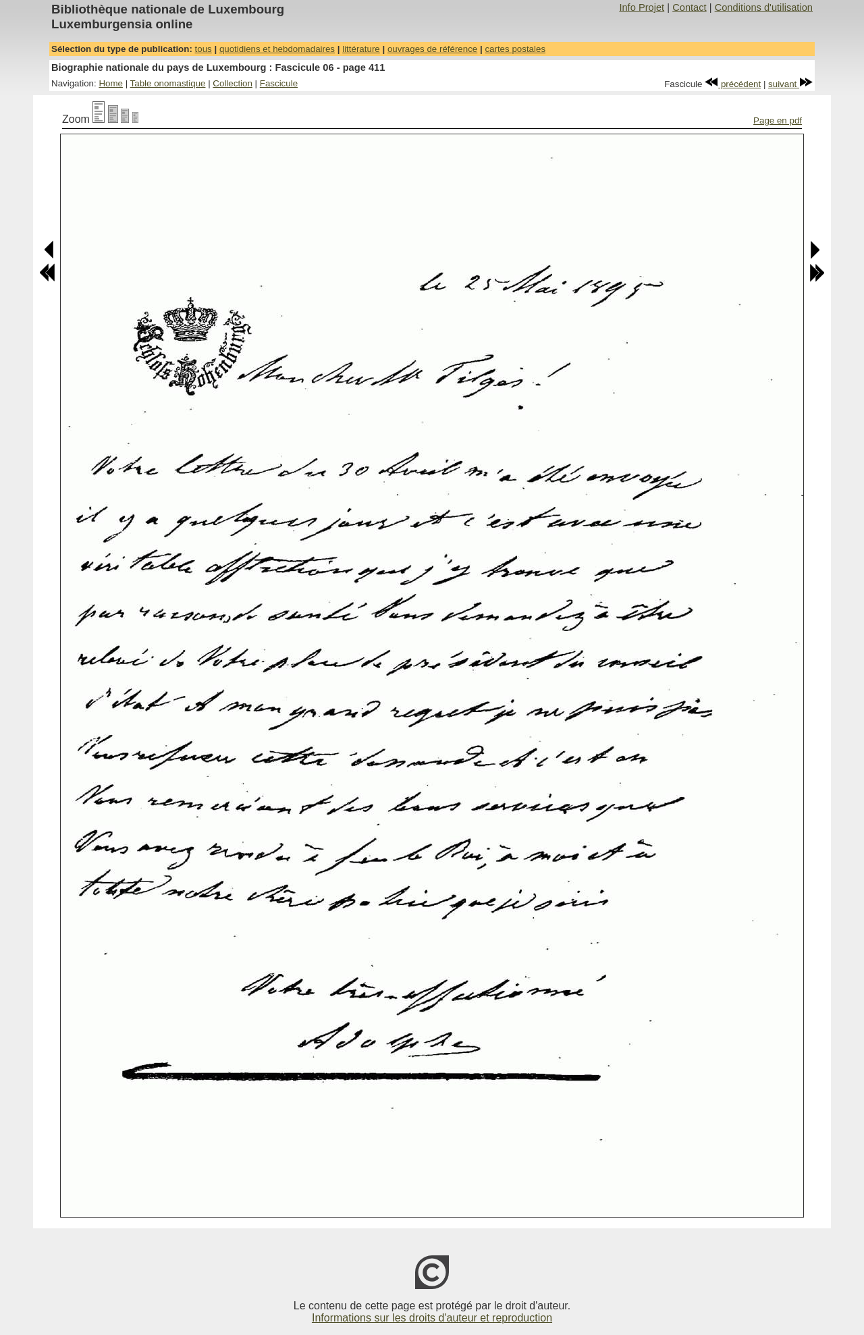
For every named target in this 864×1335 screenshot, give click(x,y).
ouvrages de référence (432, 49)
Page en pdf (777, 120)
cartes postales (515, 49)
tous (203, 49)
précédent (733, 84)
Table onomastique (168, 83)
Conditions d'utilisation (764, 7)
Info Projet (641, 7)
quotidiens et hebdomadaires (277, 49)
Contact (689, 7)
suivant (790, 84)
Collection (232, 83)
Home (111, 83)
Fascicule (279, 83)
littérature (361, 49)
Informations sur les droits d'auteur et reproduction (432, 1318)
